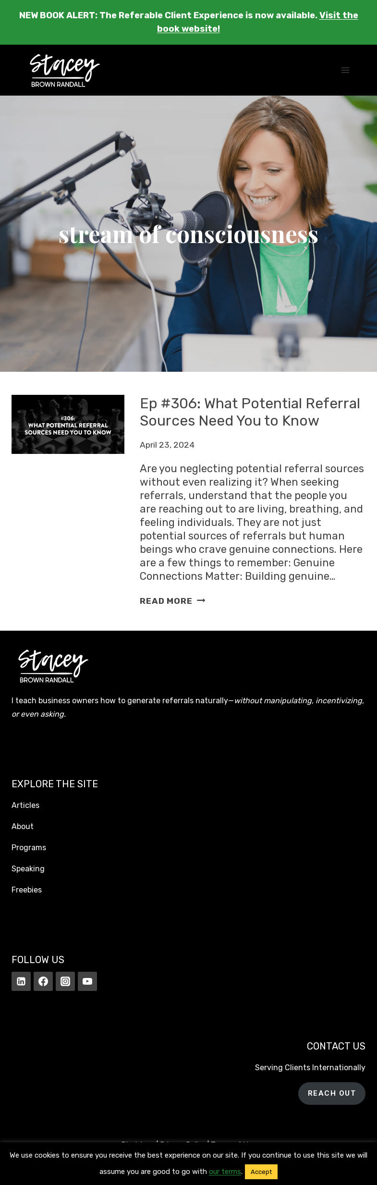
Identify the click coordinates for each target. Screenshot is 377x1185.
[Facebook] (43, 981)
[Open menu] (345, 69)
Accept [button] (261, 1171)
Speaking (28, 868)
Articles (25, 805)
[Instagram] (65, 981)
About (23, 826)
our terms (225, 1171)
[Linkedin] (21, 981)
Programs (29, 847)
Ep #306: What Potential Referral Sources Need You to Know (250, 412)
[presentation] (68, 501)
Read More (172, 601)
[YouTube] (87, 981)
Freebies (27, 889)
